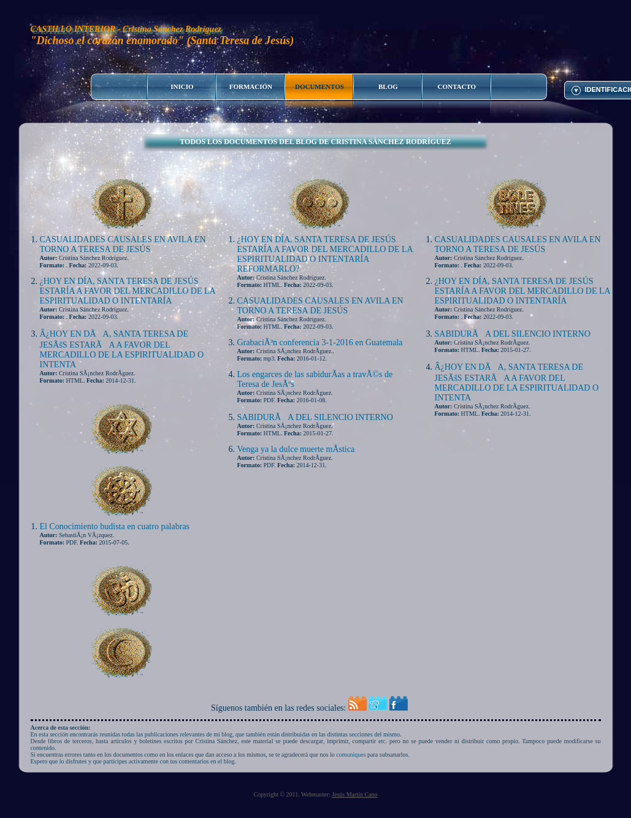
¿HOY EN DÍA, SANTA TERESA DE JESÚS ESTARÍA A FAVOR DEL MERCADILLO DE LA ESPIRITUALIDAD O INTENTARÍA (127, 291)
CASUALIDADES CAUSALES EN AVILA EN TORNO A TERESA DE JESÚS (123, 244)
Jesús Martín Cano (354, 794)
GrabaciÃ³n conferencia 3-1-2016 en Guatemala (320, 342)
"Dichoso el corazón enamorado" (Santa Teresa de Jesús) (162, 40)
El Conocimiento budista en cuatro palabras (115, 526)
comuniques (350, 754)
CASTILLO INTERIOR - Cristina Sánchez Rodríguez (126, 29)
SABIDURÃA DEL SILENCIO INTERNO (315, 417)
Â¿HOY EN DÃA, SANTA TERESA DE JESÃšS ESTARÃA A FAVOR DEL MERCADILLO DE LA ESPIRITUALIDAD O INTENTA (122, 349)
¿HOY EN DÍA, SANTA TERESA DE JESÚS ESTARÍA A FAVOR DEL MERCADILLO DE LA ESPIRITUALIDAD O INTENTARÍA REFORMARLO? (325, 254)
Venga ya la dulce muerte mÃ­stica (296, 449)
